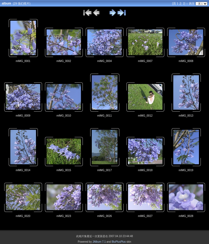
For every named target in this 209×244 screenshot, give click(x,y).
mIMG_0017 (104, 170)
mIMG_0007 (145, 61)
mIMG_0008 (186, 61)
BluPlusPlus (119, 241)
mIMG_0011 (104, 115)
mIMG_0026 (104, 216)
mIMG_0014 (23, 170)
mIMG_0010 (63, 115)
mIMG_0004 (104, 61)
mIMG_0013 (186, 115)
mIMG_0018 (145, 170)
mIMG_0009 (23, 115)
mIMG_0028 (186, 216)
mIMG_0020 (23, 216)
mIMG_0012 (145, 115)
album (6, 3)
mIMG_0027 (145, 216)
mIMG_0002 (63, 61)
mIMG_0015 (63, 170)
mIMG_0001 (23, 61)
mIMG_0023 (63, 216)
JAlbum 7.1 (99, 241)
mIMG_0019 (186, 170)
